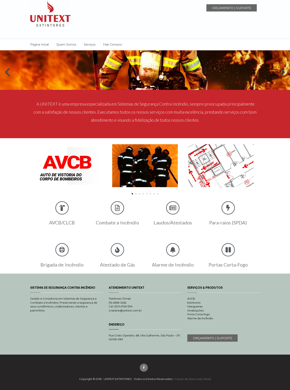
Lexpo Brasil (203, 379)
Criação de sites (184, 379)
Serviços (89, 44)
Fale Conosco (112, 44)
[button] (7, 72)
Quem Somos (66, 44)
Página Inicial (39, 44)
